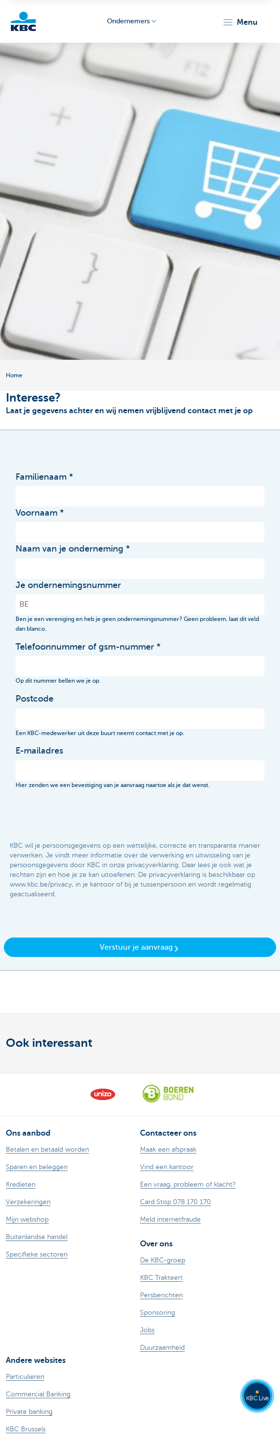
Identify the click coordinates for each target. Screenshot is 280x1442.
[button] (240, 22)
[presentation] (89, 816)
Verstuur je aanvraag (140, 948)
